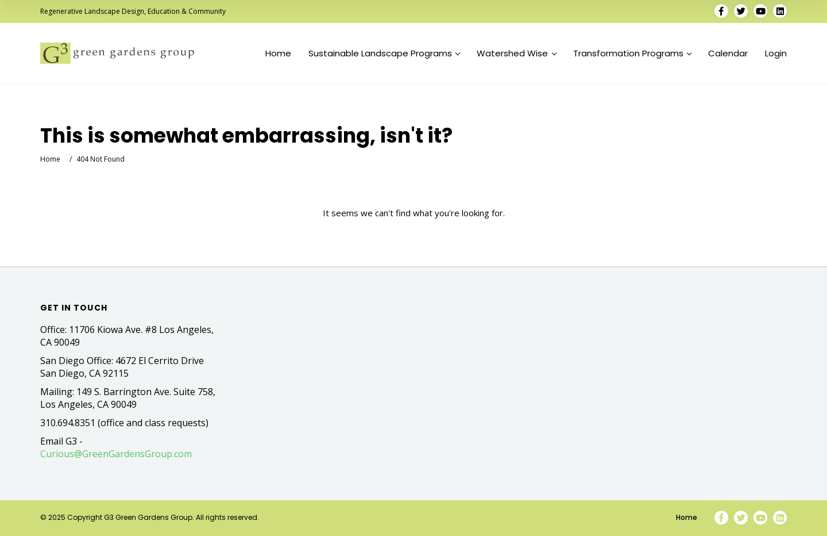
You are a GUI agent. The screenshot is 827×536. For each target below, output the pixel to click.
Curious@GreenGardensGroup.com (116, 453)
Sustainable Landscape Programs (384, 53)
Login (776, 53)
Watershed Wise (516, 53)
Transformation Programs (632, 53)
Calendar (728, 53)
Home (278, 53)
